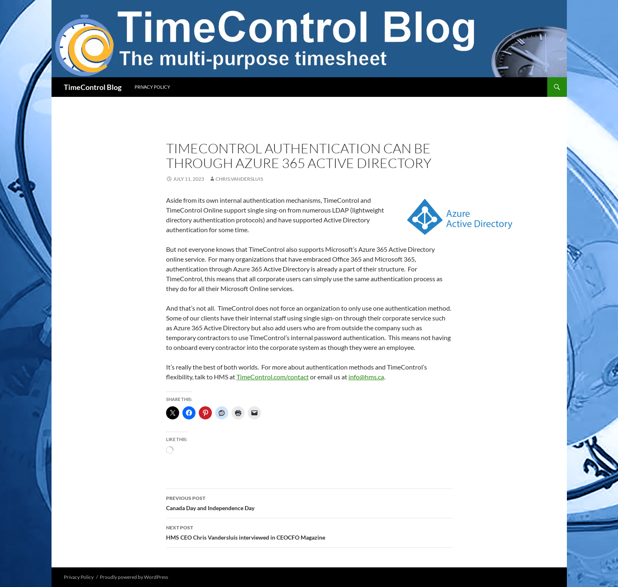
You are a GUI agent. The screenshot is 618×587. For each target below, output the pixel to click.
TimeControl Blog (92, 87)
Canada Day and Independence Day (309, 502)
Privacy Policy (152, 87)
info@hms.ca (366, 377)
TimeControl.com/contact (272, 377)
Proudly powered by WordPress (134, 577)
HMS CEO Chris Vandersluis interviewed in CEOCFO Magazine (309, 532)
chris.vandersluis (239, 179)
